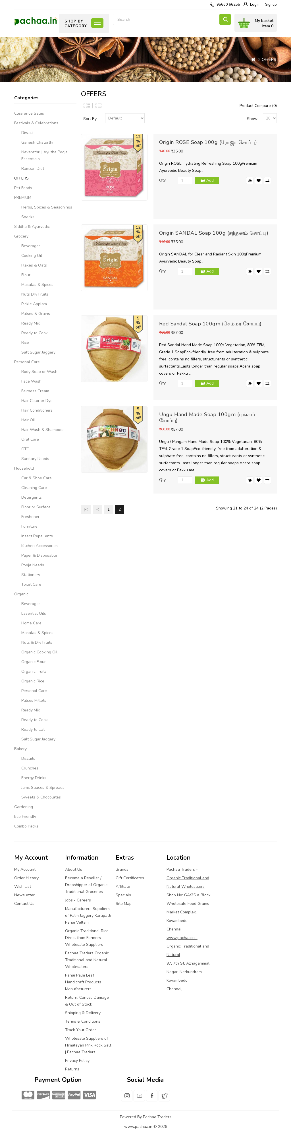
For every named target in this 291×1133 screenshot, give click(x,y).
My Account (25, 869)
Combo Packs (26, 826)
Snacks (27, 217)
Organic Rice (32, 681)
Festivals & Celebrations (36, 123)
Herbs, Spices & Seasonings (46, 207)
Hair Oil (28, 420)
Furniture (29, 526)
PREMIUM (22, 197)
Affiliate (123, 886)
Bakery (20, 749)
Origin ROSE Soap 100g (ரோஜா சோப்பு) (208, 142)
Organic (21, 594)
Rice (25, 342)
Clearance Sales (29, 113)
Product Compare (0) (258, 105)
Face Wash (31, 381)
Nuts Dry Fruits (34, 294)
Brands (122, 869)
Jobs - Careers (78, 900)
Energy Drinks (33, 778)
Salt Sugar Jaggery (38, 352)
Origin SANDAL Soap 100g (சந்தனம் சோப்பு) (214, 233)
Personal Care (27, 362)
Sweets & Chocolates (41, 797)
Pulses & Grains (35, 313)
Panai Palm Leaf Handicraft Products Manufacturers (83, 982)
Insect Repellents (37, 536)
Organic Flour (33, 661)
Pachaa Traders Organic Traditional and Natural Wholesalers (87, 959)
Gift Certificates (130, 878)
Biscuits (28, 758)
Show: (252, 118)
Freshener (30, 516)
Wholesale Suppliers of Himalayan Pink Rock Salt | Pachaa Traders (88, 1045)
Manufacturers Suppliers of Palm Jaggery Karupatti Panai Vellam (88, 915)
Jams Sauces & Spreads (43, 787)
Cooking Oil (31, 255)
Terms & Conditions (82, 1021)
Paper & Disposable (39, 555)
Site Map (124, 903)
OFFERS (269, 59)
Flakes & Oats (34, 265)
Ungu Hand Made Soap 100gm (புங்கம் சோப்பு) (207, 417)
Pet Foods (23, 188)
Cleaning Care (34, 487)
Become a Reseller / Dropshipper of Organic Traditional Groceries (86, 884)
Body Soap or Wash (39, 371)
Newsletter (24, 895)
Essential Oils (33, 613)
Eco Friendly (25, 816)
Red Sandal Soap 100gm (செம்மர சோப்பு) (210, 323)
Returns (72, 1069)
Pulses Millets (33, 700)
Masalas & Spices (37, 284)
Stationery (30, 574)
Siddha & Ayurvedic (32, 226)
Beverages (31, 246)
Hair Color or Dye (37, 400)
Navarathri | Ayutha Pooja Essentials (44, 155)
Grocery (21, 236)
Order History (26, 878)
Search (225, 19)
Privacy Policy (77, 1060)
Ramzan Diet (32, 168)
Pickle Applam (34, 304)
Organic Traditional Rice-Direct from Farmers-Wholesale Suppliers (87, 937)
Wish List (22, 886)
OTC (25, 449)
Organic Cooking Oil (39, 652)
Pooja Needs (32, 565)
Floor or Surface (36, 507)
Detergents (31, 497)
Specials (123, 895)
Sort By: (90, 118)
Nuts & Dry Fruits (36, 642)
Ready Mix (30, 323)
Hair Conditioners (37, 410)
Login (254, 4)
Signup (271, 4)
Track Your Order (80, 1030)
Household (24, 468)
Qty (162, 180)
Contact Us (24, 903)
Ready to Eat (33, 729)
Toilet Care (31, 584)
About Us (73, 869)
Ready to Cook (34, 333)
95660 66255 (228, 4)
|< (86, 509)
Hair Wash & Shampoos (43, 429)
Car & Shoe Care (36, 478)
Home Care (31, 623)
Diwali (27, 132)
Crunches (29, 768)
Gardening (23, 807)
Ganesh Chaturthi (37, 142)
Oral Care (30, 439)
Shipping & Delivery (83, 1013)
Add (210, 180)
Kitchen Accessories (39, 545)
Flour (25, 275)
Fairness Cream (35, 391)
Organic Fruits (34, 671)
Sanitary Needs (35, 458)
